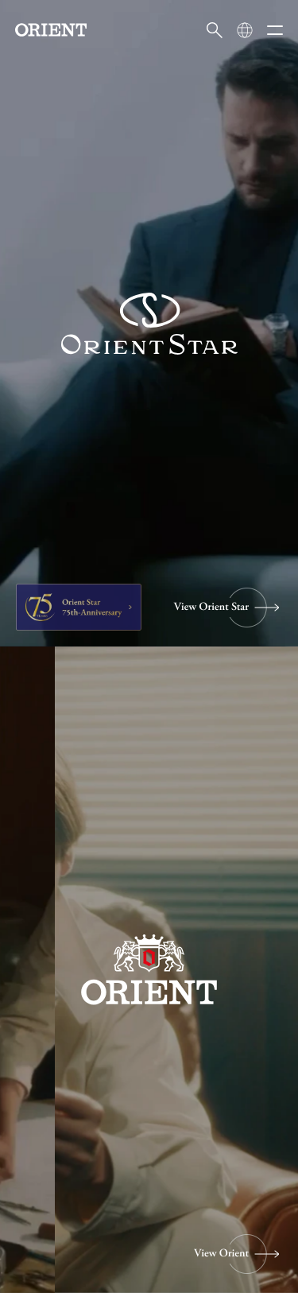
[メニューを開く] (275, 30)
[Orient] (51, 30)
